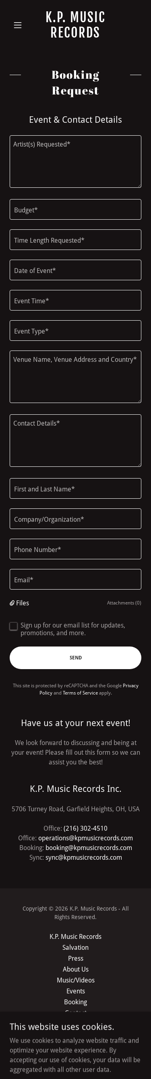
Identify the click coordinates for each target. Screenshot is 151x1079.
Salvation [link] (75, 947)
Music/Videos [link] (76, 980)
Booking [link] (75, 1002)
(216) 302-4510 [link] (86, 828)
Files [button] (22, 603)
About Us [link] (76, 969)
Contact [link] (76, 1013)
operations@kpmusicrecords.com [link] (85, 838)
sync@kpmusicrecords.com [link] (84, 857)
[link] (75, 25)
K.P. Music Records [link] (75, 936)
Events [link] (75, 991)
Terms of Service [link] (80, 693)
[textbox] (75, 161)
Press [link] (75, 958)
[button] (19, 25)
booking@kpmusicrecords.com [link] (89, 848)
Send (76, 658)
